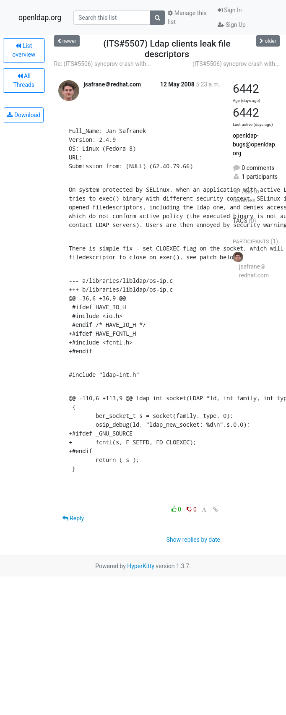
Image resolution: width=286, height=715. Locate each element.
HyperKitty (140, 566)
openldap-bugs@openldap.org (255, 144)
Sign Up (232, 24)
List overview (23, 50)
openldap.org (39, 17)
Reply (73, 518)
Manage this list (187, 17)
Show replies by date (193, 539)
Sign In (230, 10)
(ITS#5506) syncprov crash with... (236, 63)
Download (23, 115)
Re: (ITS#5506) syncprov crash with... (102, 63)
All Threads (23, 80)
